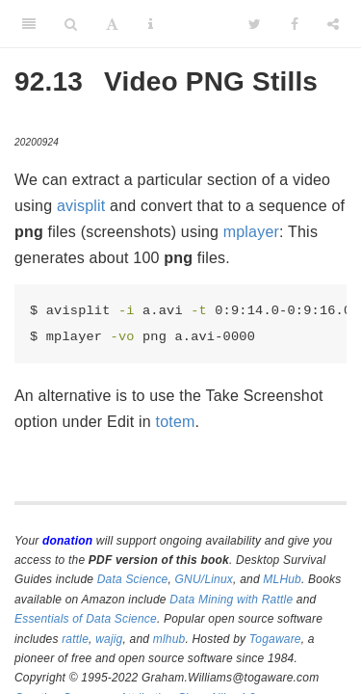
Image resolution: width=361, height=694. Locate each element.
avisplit (81, 206)
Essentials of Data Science (85, 619)
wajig (108, 639)
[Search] (70, 24)
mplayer (251, 232)
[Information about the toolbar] (151, 24)
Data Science (132, 579)
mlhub (169, 639)
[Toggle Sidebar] (29, 24)
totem (175, 422)
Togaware (275, 639)
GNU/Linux (204, 579)
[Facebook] (294, 24)
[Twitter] (254, 24)
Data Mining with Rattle (231, 599)
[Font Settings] (112, 24)
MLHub (282, 579)
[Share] (333, 24)
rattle (75, 639)
